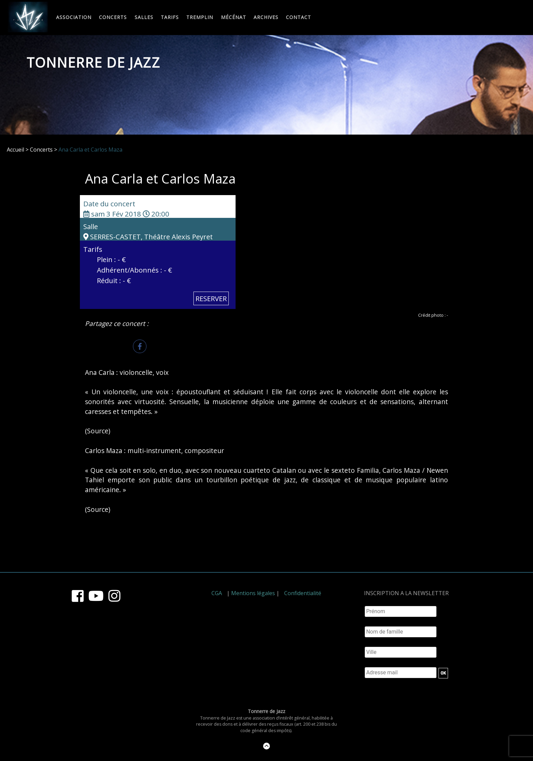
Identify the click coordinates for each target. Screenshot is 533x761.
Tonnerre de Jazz (93, 62)
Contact (298, 17)
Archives (266, 17)
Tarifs (170, 17)
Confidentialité (302, 593)
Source (97, 430)
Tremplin (199, 17)
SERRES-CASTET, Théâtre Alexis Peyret (148, 236)
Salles (144, 17)
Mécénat (233, 17)
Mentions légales (253, 593)
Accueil (15, 149)
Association (73, 17)
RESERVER (211, 298)
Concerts (113, 17)
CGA (216, 593)
